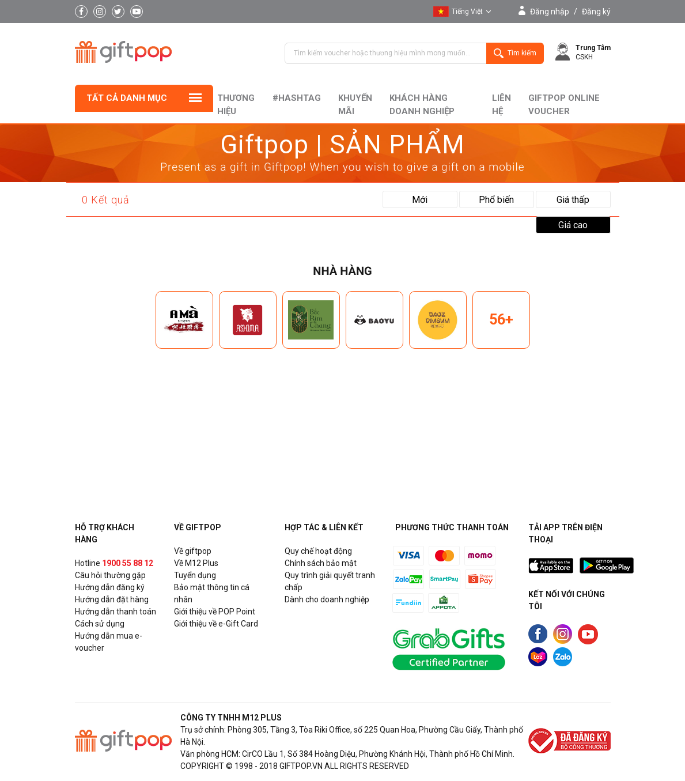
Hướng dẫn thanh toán (115, 611)
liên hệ (501, 104)
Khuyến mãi (355, 104)
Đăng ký (596, 11)
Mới (419, 199)
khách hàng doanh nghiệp (422, 104)
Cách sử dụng (99, 623)
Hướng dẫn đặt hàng (112, 599)
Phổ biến (496, 199)
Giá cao (573, 225)
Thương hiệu (236, 104)
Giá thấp (573, 199)
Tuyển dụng (195, 575)
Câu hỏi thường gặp (110, 575)
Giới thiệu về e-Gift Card (216, 623)
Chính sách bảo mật (321, 563)
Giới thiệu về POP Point (214, 611)
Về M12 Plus (196, 563)
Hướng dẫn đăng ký (110, 587)
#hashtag (297, 98)
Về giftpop (192, 551)
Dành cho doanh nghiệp (327, 599)
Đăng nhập (549, 11)
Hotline (114, 563)
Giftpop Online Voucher (564, 104)
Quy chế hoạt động (318, 551)
